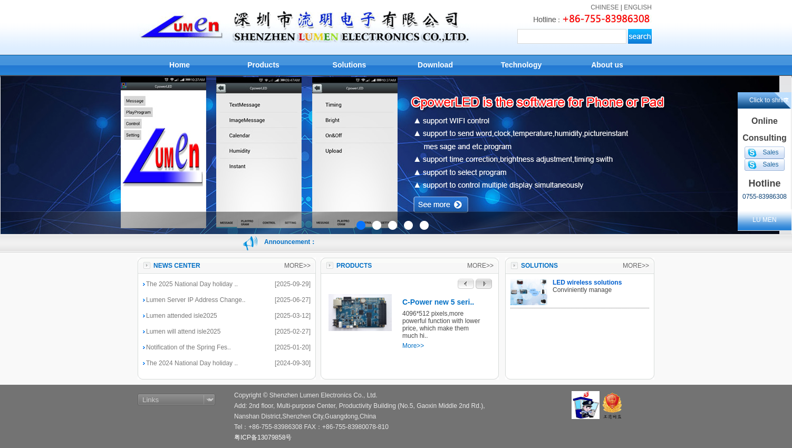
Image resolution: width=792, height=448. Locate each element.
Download (435, 65)
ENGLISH (638, 7)
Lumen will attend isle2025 (183, 331)
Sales (770, 152)
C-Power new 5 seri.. (438, 302)
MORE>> (297, 265)
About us (607, 65)
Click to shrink (769, 100)
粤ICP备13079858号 (263, 437)
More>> (413, 345)
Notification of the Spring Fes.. (188, 347)
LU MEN (764, 219)
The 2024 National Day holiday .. (192, 363)
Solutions (349, 65)
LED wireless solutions (587, 282)
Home (179, 65)
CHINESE (605, 7)
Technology (521, 65)
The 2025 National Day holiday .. (192, 284)
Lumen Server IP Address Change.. (196, 300)
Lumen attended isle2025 (181, 315)
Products (263, 65)
